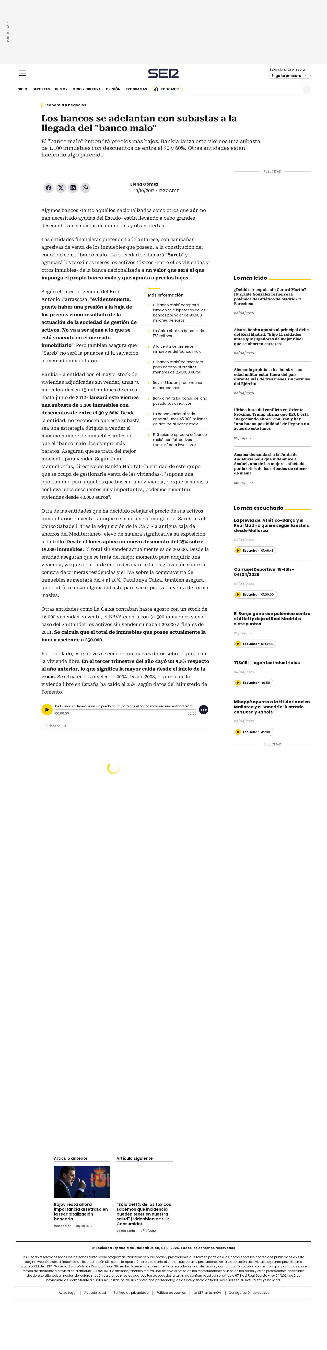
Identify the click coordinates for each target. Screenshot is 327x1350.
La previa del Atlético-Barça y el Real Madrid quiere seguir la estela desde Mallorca (272, 525)
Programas (136, 89)
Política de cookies (171, 1293)
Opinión (113, 89)
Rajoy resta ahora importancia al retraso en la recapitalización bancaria (81, 1211)
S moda (195, 1320)
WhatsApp (85, 188)
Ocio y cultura (87, 89)
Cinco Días (173, 1313)
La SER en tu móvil (207, 1293)
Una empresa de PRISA (59, 1310)
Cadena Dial (192, 1313)
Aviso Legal (67, 1293)
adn (237, 1305)
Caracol (256, 1305)
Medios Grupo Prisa (59, 1323)
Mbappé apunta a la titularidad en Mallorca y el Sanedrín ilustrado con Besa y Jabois (272, 707)
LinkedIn (73, 188)
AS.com (220, 1305)
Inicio (21, 89)
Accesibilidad (95, 1293)
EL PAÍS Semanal (210, 1313)
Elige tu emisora (286, 75)
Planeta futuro (232, 1313)
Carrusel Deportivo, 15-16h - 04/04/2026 (264, 571)
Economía (58, 725)
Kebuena (253, 1313)
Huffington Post (111, 1313)
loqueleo (217, 1320)
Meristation (242, 1320)
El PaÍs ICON (173, 1320)
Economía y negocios (65, 105)
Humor (61, 89)
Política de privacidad (131, 1293)
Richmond (101, 1320)
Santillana (149, 1305)
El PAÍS (103, 1305)
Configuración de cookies (249, 1293)
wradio (153, 1313)
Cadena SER (163, 73)
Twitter (61, 188)
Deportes (41, 89)
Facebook (48, 188)
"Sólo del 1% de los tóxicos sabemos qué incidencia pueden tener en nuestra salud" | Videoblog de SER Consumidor (143, 1214)
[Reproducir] (47, 709)
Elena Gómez (144, 184)
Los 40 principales (125, 1305)
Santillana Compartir (178, 1305)
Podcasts (170, 89)
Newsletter (294, 89)
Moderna (127, 1320)
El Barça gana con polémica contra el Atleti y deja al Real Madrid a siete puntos (272, 619)
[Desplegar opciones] (203, 709)
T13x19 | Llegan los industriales (267, 663)
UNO (138, 1313)
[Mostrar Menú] (22, 73)
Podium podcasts (151, 1320)
